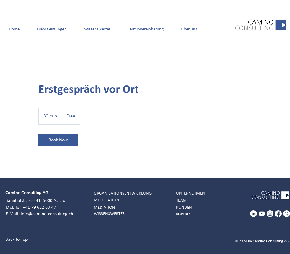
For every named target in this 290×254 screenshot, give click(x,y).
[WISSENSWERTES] (125, 214)
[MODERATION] (125, 200)
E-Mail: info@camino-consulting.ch (39, 214)
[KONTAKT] (207, 214)
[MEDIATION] (125, 208)
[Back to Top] (18, 239)
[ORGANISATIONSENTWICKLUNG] (125, 193)
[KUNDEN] (207, 208)
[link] (58, 140)
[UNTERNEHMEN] (207, 193)
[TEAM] (207, 201)
